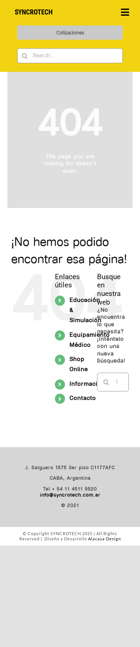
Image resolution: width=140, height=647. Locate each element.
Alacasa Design (104, 538)
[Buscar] (24, 55)
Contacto (82, 399)
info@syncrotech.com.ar (70, 495)
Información (87, 384)
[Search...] (69, 55)
